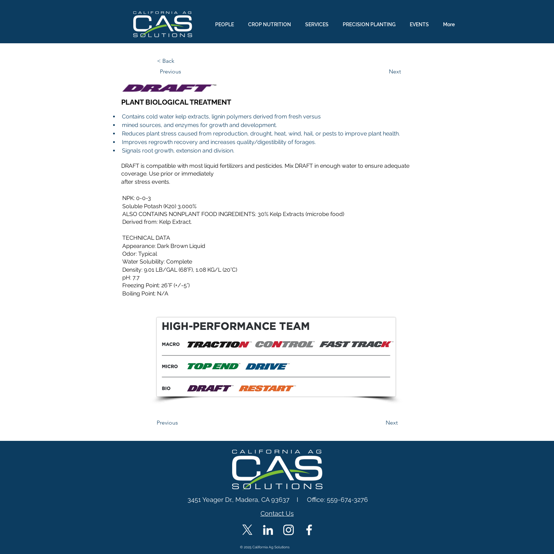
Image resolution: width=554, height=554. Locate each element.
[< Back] (180, 61)
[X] (247, 530)
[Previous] (183, 72)
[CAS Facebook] (309, 530)
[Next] (383, 72)
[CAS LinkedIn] (268, 530)
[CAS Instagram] (288, 530)
